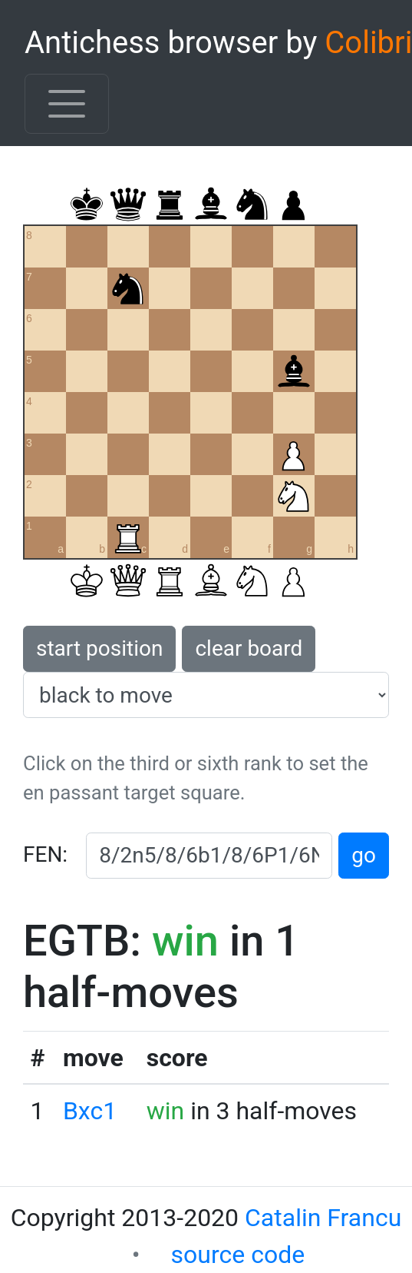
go (363, 855)
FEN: (45, 854)
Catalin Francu (323, 1217)
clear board (248, 648)
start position (99, 648)
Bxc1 (90, 1110)
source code (238, 1254)
